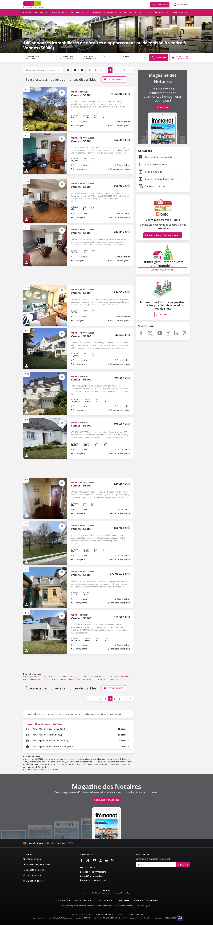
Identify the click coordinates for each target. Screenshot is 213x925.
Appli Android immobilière (93, 880)
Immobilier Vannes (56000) (44, 724)
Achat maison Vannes (58, 676)
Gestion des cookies (123, 905)
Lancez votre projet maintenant (162, 235)
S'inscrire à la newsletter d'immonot (153, 858)
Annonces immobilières (35, 12)
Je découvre (162, 314)
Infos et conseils (154, 12)
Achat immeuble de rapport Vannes (59, 679)
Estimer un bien (32, 858)
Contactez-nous (104, 900)
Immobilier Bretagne (36, 843)
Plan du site (152, 900)
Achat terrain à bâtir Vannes (81, 676)
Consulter (162, 107)
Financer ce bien (79, 122)
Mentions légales (143, 905)
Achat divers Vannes (103, 676)
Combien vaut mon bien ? (163, 269)
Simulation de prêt (152, 186)
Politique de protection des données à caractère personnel (87, 905)
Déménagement (79, 125)
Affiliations (138, 900)
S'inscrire (183, 864)
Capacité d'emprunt (152, 164)
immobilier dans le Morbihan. (46, 770)
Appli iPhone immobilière (92, 871)
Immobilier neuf (59, 12)
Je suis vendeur (159, 4)
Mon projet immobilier (178, 12)
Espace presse (122, 900)
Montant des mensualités (155, 157)
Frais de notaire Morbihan (156, 179)
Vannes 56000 (67, 843)
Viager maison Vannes (85, 679)
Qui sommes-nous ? (83, 900)
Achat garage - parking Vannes (110, 679)
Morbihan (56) (53, 843)
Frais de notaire (150, 171)
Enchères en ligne (80, 12)
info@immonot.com (135, 914)
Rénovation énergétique (119, 125)
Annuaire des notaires (104, 12)
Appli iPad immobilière (91, 876)
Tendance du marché (130, 12)
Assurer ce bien (122, 122)
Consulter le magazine (106, 799)
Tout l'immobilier (62, 900)
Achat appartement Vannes (34, 676)
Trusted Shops (125, 893)
